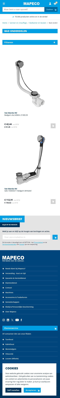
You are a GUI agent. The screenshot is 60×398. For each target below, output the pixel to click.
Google (21, 244)
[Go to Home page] (32, 3)
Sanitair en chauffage (18, 23)
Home (4, 23)
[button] (30, 42)
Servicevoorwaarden (9, 244)
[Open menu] (3, 3)
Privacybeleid (38, 242)
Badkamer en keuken (37, 23)
